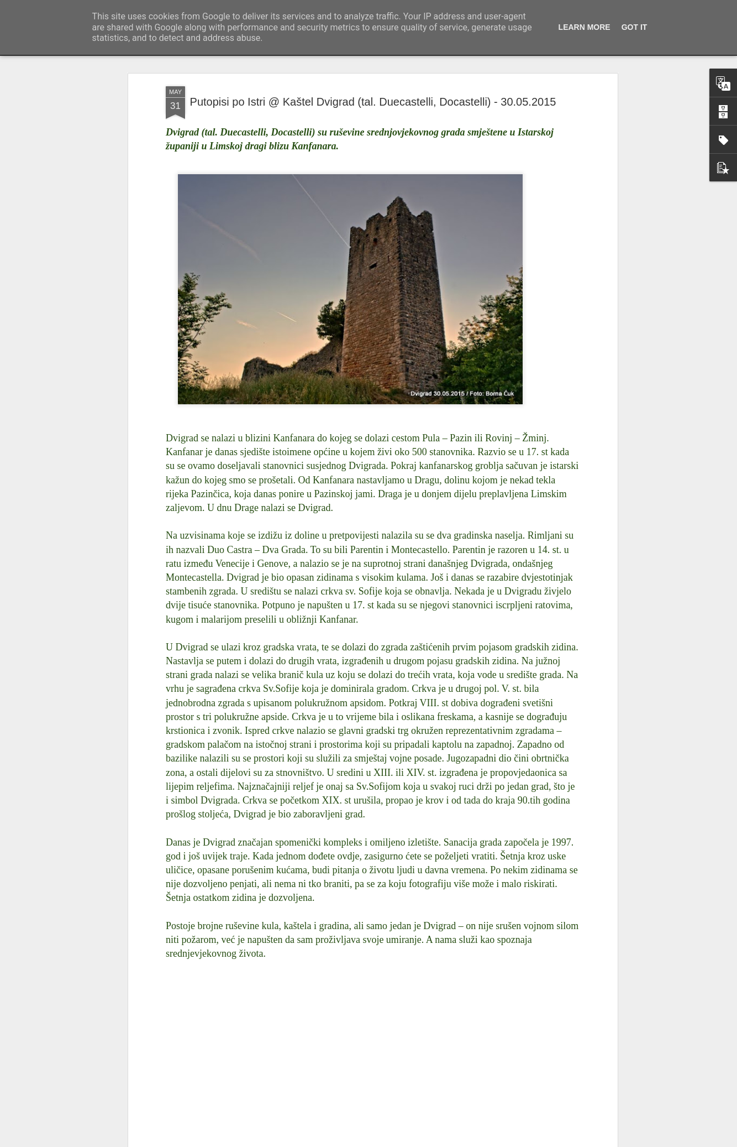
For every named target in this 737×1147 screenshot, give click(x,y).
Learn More (584, 27)
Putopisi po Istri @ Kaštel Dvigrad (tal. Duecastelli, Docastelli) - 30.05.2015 (373, 101)
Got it (634, 27)
